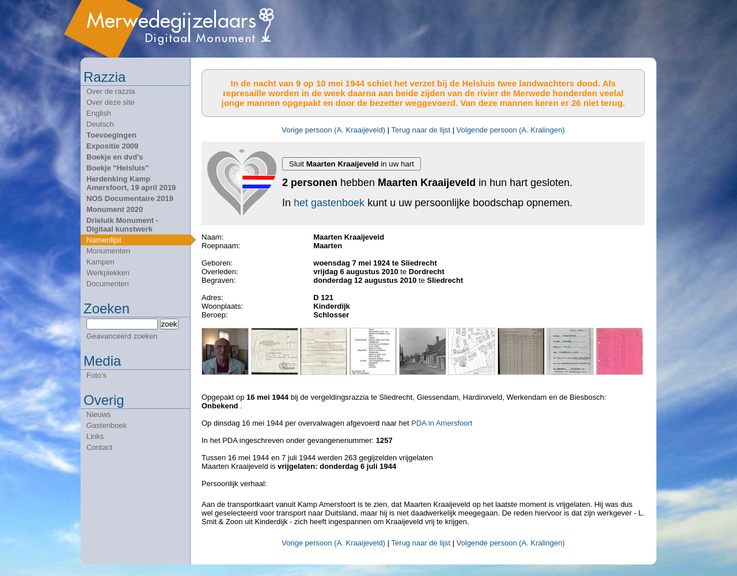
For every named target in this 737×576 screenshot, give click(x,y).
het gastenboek (329, 203)
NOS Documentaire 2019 (129, 198)
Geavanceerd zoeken (122, 336)
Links (95, 436)
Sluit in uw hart (351, 164)
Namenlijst (103, 240)
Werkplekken (108, 272)
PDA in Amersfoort (441, 423)
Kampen (100, 261)
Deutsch (100, 124)
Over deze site (110, 102)
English (98, 113)
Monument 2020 (114, 209)
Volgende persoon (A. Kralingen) (511, 130)
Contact (99, 447)
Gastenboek (106, 425)
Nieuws (98, 414)
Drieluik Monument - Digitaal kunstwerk (122, 224)
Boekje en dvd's (114, 157)
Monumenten (108, 251)
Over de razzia (110, 91)
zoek (169, 324)
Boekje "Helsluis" (117, 168)
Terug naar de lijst (421, 130)
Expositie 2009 (112, 146)
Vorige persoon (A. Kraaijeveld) (333, 130)
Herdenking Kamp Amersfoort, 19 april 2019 (131, 183)
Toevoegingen (111, 135)
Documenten (107, 283)
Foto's (96, 375)
